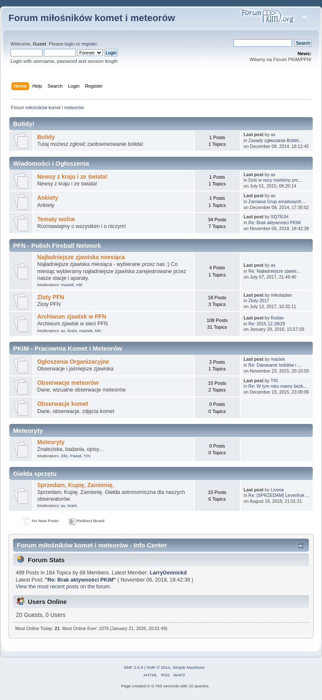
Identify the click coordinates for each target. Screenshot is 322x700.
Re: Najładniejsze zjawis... (274, 271)
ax (273, 134)
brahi (72, 330)
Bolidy (46, 137)
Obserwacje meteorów (68, 383)
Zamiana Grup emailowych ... (277, 201)
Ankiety (47, 198)
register (89, 43)
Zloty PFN (50, 297)
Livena (277, 489)
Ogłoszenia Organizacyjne (73, 362)
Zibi (64, 455)
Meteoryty (50, 442)
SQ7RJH (279, 216)
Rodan (277, 317)
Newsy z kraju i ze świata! (72, 177)
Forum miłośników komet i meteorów (91, 18)
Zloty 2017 (258, 300)
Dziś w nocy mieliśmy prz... (275, 179)
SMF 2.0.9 (133, 667)
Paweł (75, 455)
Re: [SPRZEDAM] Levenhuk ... (278, 495)
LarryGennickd (168, 573)
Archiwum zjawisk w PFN (71, 317)
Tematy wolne (56, 219)
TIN (274, 380)
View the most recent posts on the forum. (63, 587)
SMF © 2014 (158, 667)
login (69, 43)
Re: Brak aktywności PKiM (274, 222)
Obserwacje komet (62, 404)
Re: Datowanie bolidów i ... (274, 364)
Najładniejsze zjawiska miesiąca (81, 257)
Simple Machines (188, 667)
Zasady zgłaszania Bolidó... (275, 140)
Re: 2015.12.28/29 (266, 323)
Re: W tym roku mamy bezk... (277, 386)
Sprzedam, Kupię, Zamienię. (75, 485)
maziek (67, 284)
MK (79, 284)
